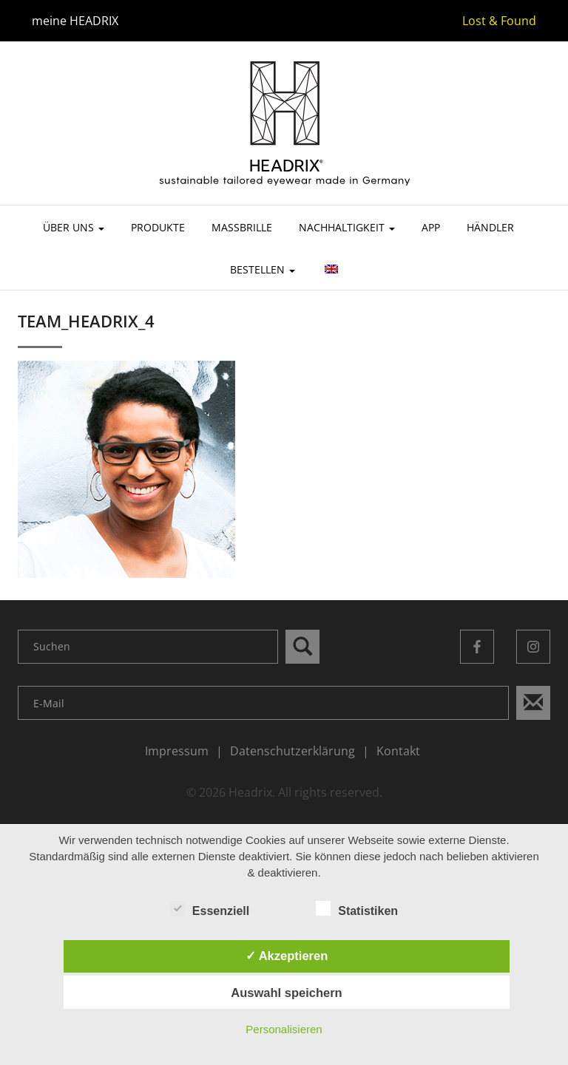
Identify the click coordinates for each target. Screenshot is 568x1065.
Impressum (177, 751)
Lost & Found (499, 21)
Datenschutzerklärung (292, 751)
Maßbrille (242, 227)
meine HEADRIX (75, 21)
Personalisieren (284, 1029)
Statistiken (357, 910)
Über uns (73, 227)
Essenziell (209, 910)
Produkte (158, 227)
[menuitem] (330, 276)
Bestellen (262, 269)
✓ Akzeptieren (287, 955)
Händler (490, 227)
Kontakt (398, 751)
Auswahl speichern (286, 992)
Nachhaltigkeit (347, 227)
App (431, 227)
